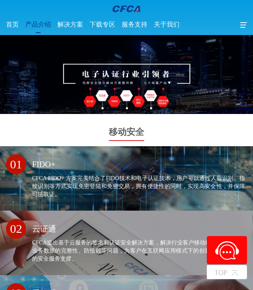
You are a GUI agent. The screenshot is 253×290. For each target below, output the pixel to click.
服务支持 (134, 24)
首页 (12, 24)
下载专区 (102, 24)
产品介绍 (38, 24)
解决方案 (70, 24)
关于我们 (167, 24)
